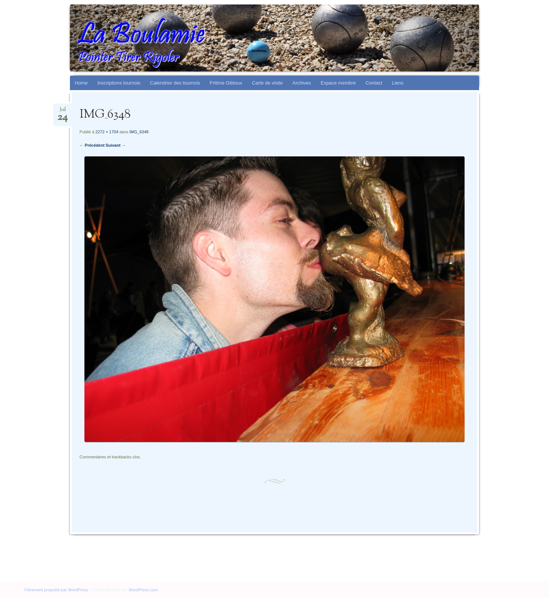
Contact (374, 83)
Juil (62, 111)
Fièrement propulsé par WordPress (56, 590)
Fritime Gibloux (226, 83)
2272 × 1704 (107, 132)
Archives (301, 83)
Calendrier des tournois (175, 83)
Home (81, 83)
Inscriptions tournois (119, 83)
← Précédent (92, 145)
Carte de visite (267, 83)
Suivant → (116, 145)
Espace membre (338, 83)
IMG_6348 (138, 132)
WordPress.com (143, 590)
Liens (398, 83)
